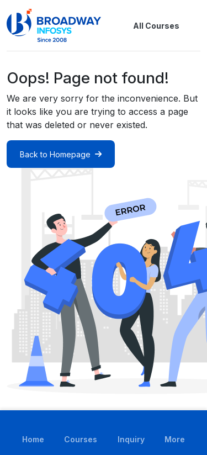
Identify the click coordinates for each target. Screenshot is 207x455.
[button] (193, 25)
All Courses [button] (147, 25)
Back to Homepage (61, 154)
